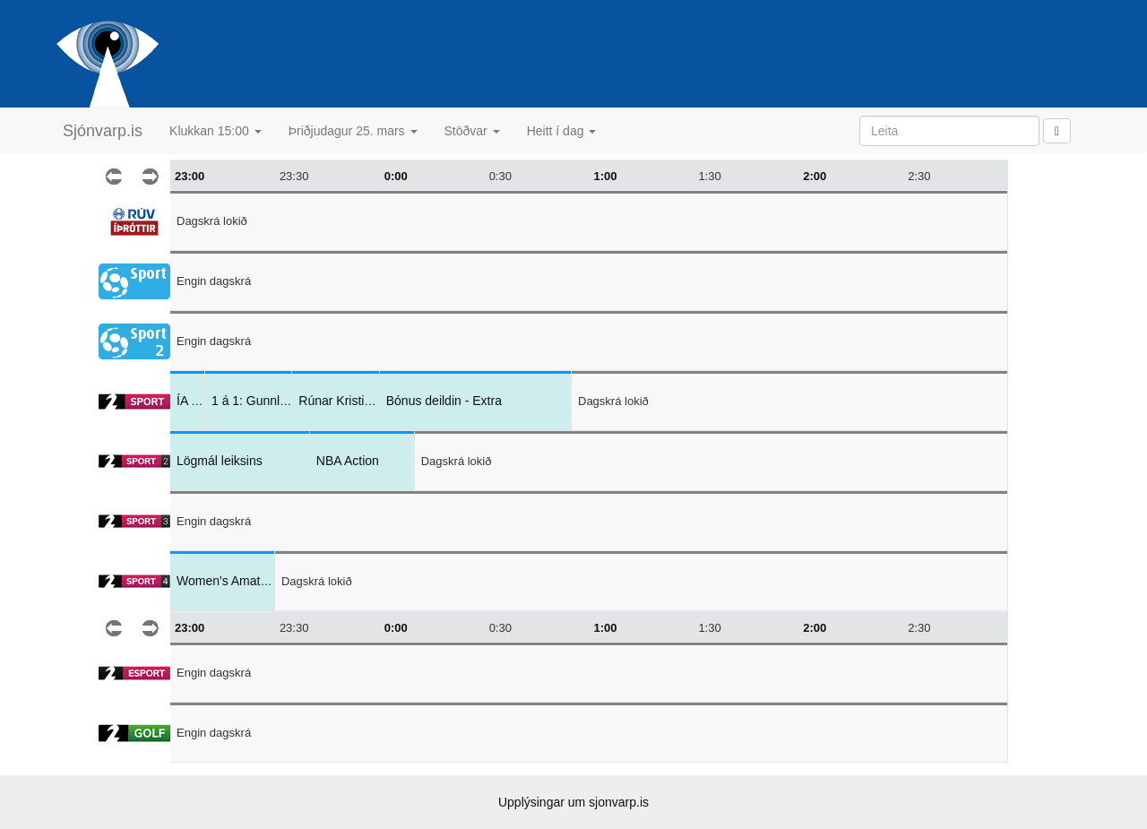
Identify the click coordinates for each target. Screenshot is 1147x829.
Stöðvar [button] (472, 131)
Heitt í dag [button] (562, 131)
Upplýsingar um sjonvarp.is (573, 802)
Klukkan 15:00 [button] (215, 131)
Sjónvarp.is (102, 131)
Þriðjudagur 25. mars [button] (353, 131)
